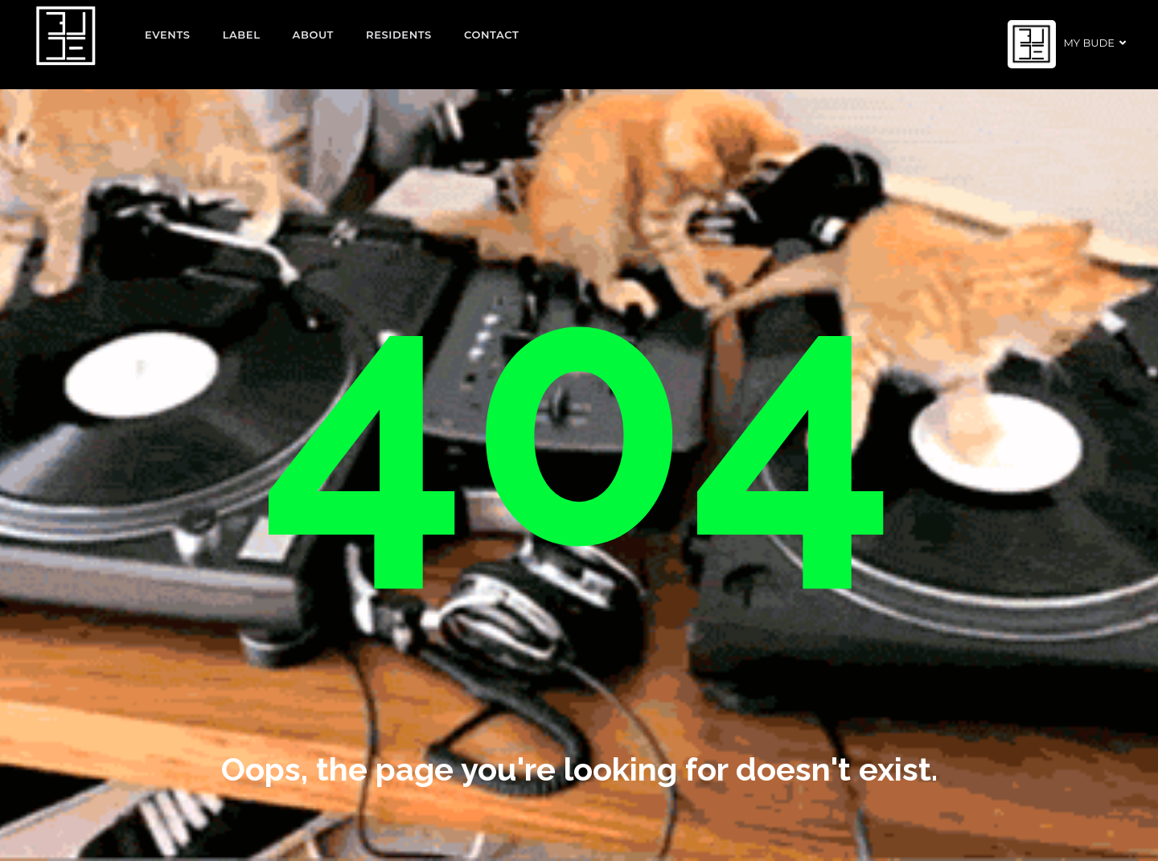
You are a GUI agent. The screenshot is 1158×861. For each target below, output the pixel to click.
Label (242, 34)
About (314, 34)
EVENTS (168, 34)
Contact (491, 34)
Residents (399, 34)
